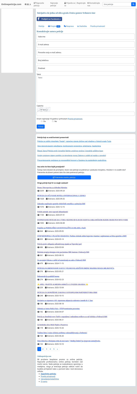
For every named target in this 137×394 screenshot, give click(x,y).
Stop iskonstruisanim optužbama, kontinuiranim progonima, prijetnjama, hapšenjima (69, 146)
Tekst (39, 74)
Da (44, 121)
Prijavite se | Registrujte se (75, 4)
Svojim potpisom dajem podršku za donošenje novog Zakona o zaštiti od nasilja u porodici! (71, 155)
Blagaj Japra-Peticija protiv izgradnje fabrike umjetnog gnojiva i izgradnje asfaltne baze (70, 151)
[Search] (116, 4)
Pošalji (40, 126)
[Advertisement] (17, 41)
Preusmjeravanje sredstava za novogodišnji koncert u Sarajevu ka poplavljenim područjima (71, 160)
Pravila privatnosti (97, 26)
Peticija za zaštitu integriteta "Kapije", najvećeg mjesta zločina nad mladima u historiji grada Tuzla (74, 141)
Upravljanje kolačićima (50, 379)
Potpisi (54, 26)
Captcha (40, 106)
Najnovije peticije (54, 4)
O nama (44, 381)
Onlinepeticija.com (11, 4)
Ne (55, 121)
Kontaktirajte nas (93, 4)
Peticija (41, 26)
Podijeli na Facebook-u (49, 19)
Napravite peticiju (39, 4)
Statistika (82, 26)
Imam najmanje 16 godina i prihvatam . (60, 119)
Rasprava (69, 26)
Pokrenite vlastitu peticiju (64, 177)
